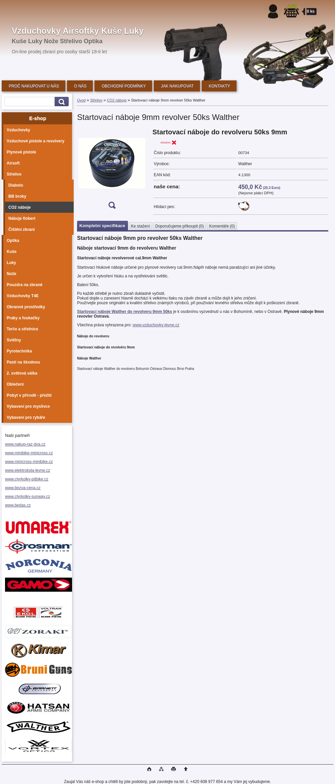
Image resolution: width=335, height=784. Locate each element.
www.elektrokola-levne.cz (27, 470)
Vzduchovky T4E (23, 295)
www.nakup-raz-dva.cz (25, 444)
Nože (11, 273)
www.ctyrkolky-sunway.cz (27, 496)
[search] (60, 102)
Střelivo (14, 174)
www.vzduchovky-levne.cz (156, 325)
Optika (13, 240)
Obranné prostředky (26, 307)
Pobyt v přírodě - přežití (29, 395)
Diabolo (15, 185)
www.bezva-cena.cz (23, 487)
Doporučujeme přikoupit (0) (179, 226)
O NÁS (80, 86)
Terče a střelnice (22, 329)
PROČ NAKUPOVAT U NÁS (34, 86)
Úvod (81, 100)
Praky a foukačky (23, 318)
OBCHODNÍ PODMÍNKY (124, 86)
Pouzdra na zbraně (25, 284)
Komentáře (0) (222, 226)
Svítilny (14, 340)
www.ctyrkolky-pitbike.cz (26, 479)
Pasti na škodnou (23, 362)
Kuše (11, 251)
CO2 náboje (19, 207)
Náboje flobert (22, 218)
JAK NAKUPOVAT (177, 86)
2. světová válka (22, 373)
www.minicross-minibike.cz (29, 461)
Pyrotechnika (19, 351)
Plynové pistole (21, 152)
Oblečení (15, 384)
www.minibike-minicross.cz (29, 453)
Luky (11, 262)
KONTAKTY (219, 86)
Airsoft (13, 163)
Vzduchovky (18, 130)
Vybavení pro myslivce (28, 406)
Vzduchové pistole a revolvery (35, 141)
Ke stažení (140, 226)
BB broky (17, 196)
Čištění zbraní (21, 229)
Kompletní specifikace (102, 225)
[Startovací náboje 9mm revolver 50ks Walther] (112, 170)
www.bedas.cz (18, 505)
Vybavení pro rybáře (26, 417)
